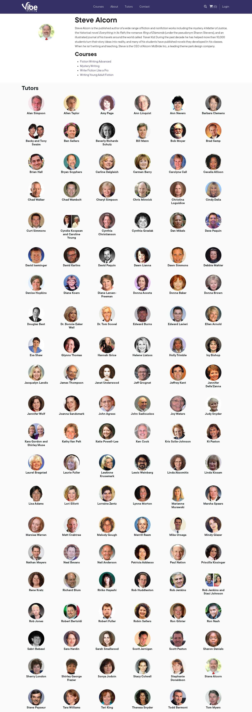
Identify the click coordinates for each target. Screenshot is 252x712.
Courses (98, 6)
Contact (144, 6)
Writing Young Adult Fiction (97, 75)
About (114, 6)
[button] (205, 6)
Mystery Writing (90, 66)
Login (225, 6)
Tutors (129, 6)
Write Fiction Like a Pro (94, 70)
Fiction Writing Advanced (95, 61)
